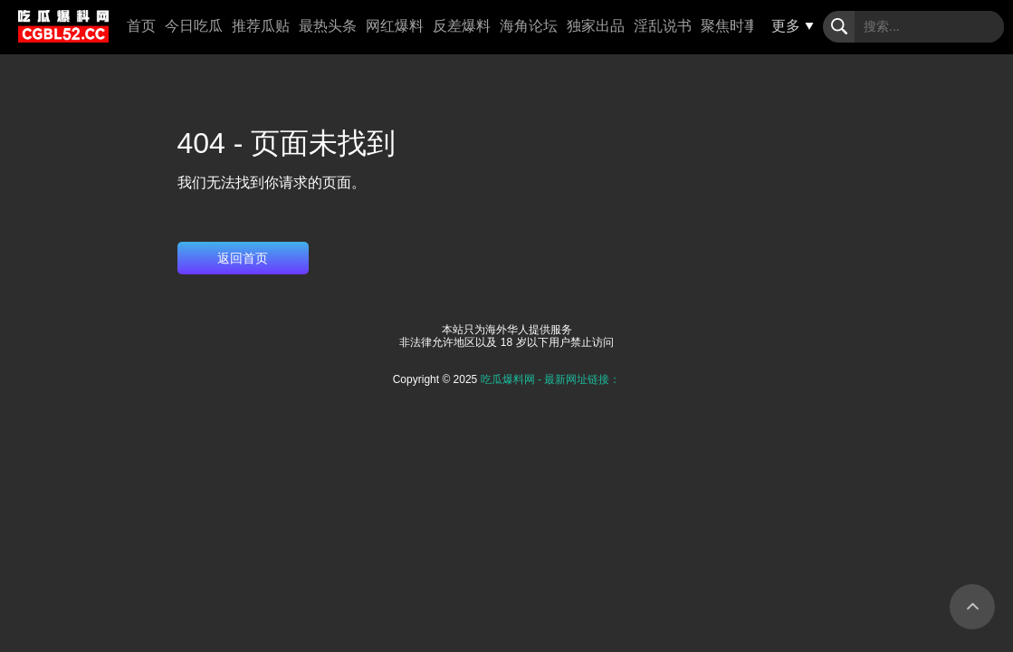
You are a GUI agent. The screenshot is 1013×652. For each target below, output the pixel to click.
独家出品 (596, 26)
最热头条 (328, 26)
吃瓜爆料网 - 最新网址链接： (551, 379)
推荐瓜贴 (261, 26)
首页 (141, 26)
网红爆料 (395, 26)
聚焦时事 (730, 26)
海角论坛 (529, 26)
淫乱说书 (663, 26)
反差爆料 (462, 26)
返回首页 (242, 258)
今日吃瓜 (194, 26)
